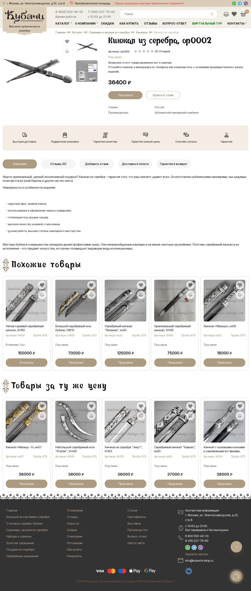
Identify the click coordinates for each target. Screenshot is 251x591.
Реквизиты (74, 556)
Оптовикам (74, 543)
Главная (11, 510)
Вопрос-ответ (174, 23)
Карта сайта (136, 543)
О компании (85, 23)
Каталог (62, 23)
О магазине (74, 536)
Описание (20, 164)
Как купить (129, 23)
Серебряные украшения (22, 556)
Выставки (134, 523)
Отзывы (150, 23)
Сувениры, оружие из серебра (27, 530)
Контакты (235, 23)
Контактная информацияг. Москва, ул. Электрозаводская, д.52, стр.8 (211, 515)
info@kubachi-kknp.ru (199, 560)
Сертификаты (136, 517)
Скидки (107, 23)
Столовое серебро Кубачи (24, 523)
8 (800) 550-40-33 (69, 12)
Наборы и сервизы (18, 536)
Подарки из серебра (20, 549)
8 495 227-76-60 (196, 540)
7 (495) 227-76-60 (101, 12)
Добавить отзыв (96, 164)
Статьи (132, 510)
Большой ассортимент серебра (28, 517)
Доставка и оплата (135, 164)
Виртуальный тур (207, 23)
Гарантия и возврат (173, 164)
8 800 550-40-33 (197, 536)
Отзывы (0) (58, 164)
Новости (73, 523)
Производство (137, 530)
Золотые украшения (20, 543)
